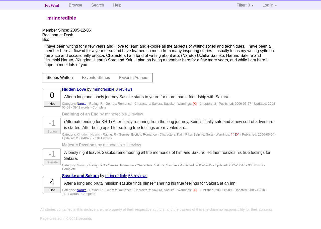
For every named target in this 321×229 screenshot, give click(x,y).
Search (97, 5)
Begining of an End (80, 114)
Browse (75, 5)
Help (117, 5)
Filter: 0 (243, 5)
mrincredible (103, 89)
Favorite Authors (133, 77)
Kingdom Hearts (88, 134)
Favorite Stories (96, 77)
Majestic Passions (79, 145)
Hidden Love (74, 89)
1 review (135, 114)
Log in (268, 5)
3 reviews (124, 89)
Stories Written (59, 77)
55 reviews (137, 176)
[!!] (233, 134)
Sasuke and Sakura (80, 176)
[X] (195, 103)
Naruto (81, 103)
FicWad (52, 5)
